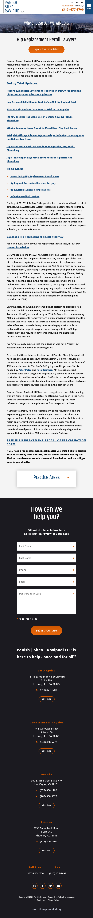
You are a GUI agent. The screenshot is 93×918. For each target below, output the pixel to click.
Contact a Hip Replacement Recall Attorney (35, 237)
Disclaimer (40, 900)
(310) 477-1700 (73, 9)
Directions (46, 699)
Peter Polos (25, 369)
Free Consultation (67, 6)
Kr (82, 2)
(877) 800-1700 (46, 790)
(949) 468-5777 (46, 742)
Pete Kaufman (45, 369)
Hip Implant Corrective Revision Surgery (33, 182)
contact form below (18, 247)
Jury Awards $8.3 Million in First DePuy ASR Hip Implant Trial (41, 101)
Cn (77, 2)
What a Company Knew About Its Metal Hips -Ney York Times (42, 127)
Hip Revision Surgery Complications (30, 189)
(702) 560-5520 (46, 796)
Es (72, 2)
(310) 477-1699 (57, 873)
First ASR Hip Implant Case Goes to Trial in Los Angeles (38, 109)
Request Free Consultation (46, 49)
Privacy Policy (53, 900)
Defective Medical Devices (24, 196)
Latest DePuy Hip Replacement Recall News (34, 176)
